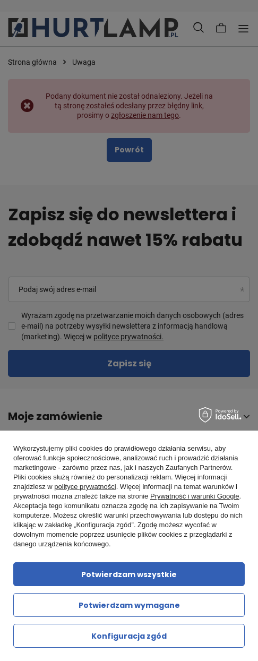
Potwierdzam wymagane (129, 605)
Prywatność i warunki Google (194, 496)
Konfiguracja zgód (129, 636)
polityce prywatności (85, 487)
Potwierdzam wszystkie (129, 574)
